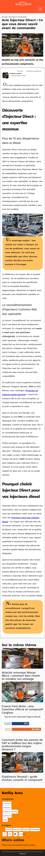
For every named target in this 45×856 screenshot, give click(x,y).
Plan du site (17, 829)
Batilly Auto (12, 793)
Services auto (7, 816)
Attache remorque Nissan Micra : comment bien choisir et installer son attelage (21, 676)
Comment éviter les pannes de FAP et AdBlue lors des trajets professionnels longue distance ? (22, 744)
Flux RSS (21, 834)
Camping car (7, 807)
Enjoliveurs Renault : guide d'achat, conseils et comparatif (22, 778)
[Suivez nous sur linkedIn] (15, 834)
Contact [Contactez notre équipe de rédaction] (8, 829)
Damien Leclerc (16, 73)
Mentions (23, 854)
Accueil (4, 17)
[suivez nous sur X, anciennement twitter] (5, 834)
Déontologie (35, 829)
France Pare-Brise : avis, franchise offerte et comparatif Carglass (22, 709)
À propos (26, 829)
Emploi (5, 820)
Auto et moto (7, 803)
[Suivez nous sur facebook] (10, 834)
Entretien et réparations (18, 17)
